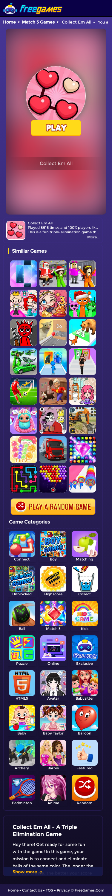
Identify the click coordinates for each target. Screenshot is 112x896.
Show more (28, 872)
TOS (49, 890)
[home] (33, 2)
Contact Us (32, 890)
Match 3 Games (38, 22)
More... (93, 237)
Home (9, 22)
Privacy (63, 890)
